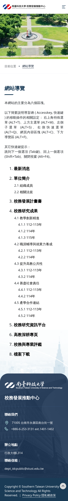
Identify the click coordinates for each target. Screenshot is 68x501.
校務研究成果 (26, 210)
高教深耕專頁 (26, 334)
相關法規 (26, 192)
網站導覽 (28, 66)
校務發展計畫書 (28, 201)
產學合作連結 (29, 302)
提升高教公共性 (31, 263)
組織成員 (26, 185)
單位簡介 (22, 178)
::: (5, 83)
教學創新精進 (29, 218)
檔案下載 (22, 354)
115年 (30, 237)
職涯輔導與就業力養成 (36, 244)
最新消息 (22, 168)
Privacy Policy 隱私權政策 (39, 495)
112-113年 (34, 224)
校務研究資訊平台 (30, 324)
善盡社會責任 (29, 283)
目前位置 (10, 66)
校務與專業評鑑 (28, 344)
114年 (30, 231)
